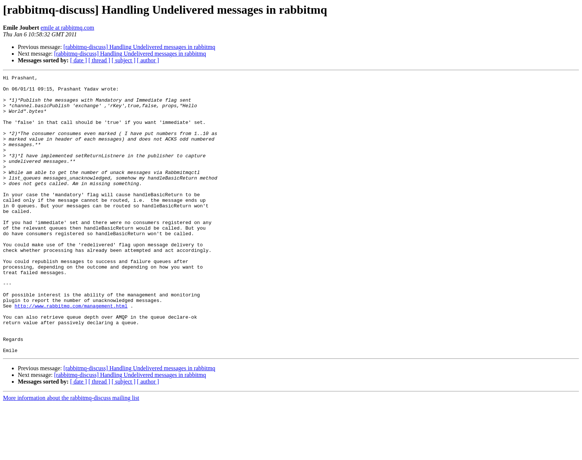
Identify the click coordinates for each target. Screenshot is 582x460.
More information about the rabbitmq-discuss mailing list (71, 453)
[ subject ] (123, 60)
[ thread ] (99, 60)
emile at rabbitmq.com (67, 27)
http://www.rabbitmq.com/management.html (70, 352)
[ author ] (148, 60)
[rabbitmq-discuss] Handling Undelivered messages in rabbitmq (139, 47)
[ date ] (78, 60)
